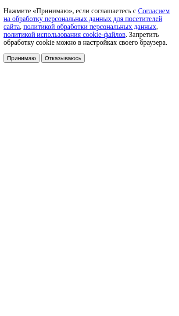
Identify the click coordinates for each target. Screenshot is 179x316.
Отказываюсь (63, 58)
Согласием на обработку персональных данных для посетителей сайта (87, 18)
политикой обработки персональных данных (89, 26)
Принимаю (21, 58)
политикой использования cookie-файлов (64, 34)
